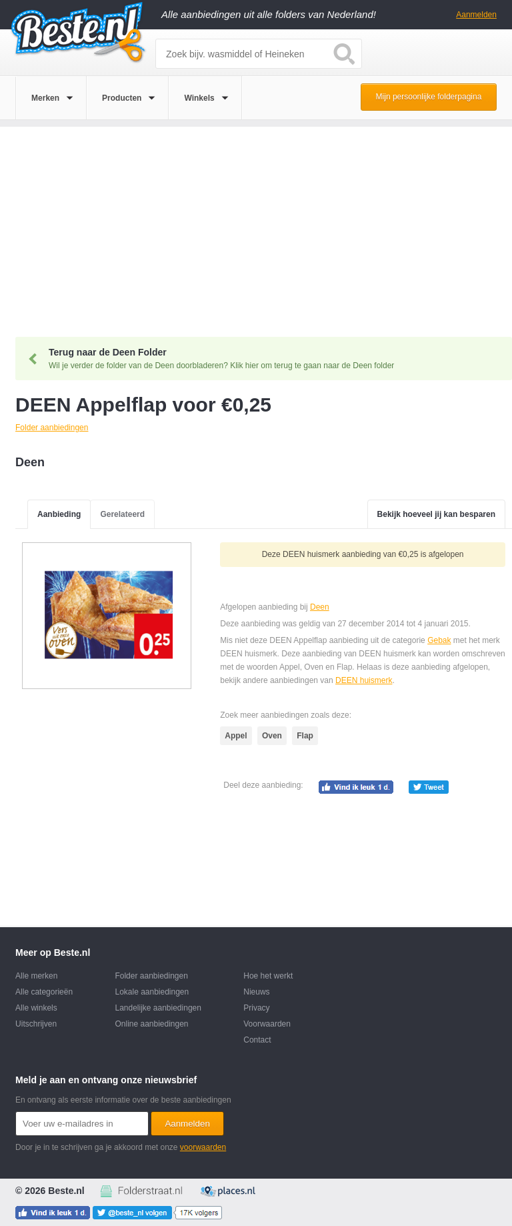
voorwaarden (203, 1147)
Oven (272, 735)
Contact (257, 1040)
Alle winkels (36, 1008)
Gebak (439, 640)
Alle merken (36, 976)
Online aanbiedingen (151, 1024)
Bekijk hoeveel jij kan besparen (436, 514)
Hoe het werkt (268, 976)
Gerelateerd (122, 514)
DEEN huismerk (363, 680)
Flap (305, 735)
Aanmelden (476, 14)
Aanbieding (59, 514)
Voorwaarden (267, 1024)
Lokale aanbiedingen (152, 992)
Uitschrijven (36, 1024)
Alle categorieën (44, 992)
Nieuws (256, 992)
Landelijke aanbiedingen (158, 1008)
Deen (319, 607)
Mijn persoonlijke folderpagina (429, 96)
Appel (236, 735)
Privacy (256, 1008)
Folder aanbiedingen (151, 976)
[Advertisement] (256, 220)
